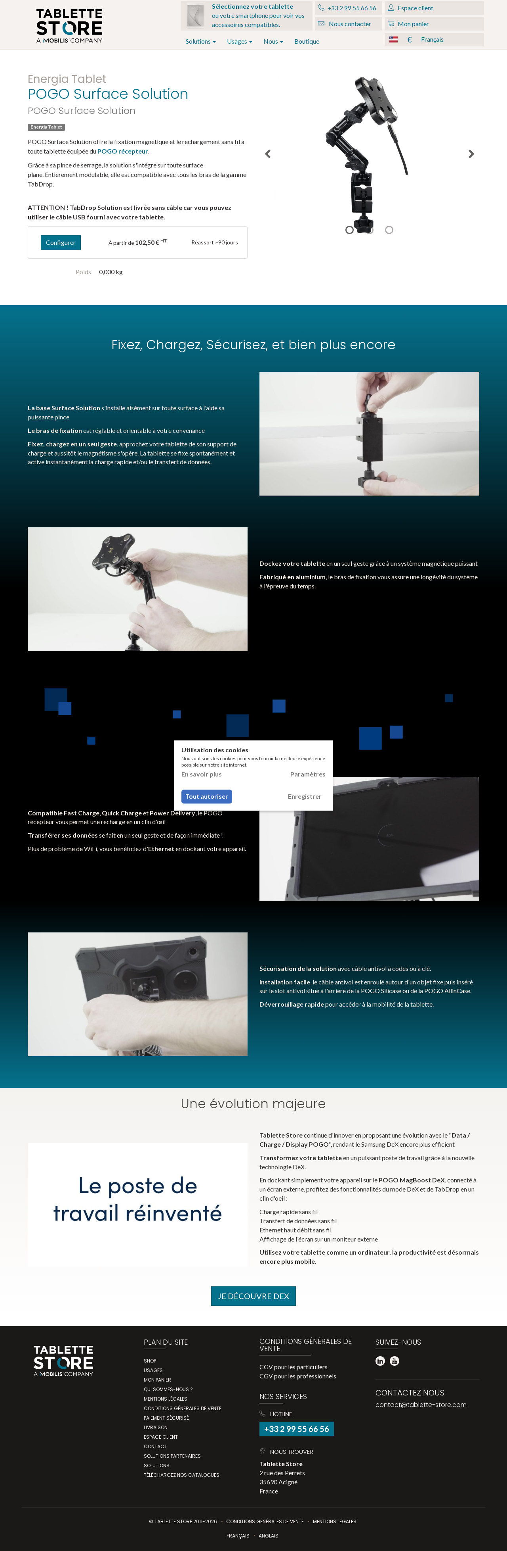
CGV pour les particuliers (293, 1366)
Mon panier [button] (408, 23)
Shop (150, 1360)
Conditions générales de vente (182, 1408)
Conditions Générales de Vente (265, 1521)
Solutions (201, 41)
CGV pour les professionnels (297, 1376)
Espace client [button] (410, 8)
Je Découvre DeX (253, 1296)
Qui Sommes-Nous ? (168, 1389)
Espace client (161, 1437)
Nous (273, 41)
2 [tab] (369, 230)
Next (471, 154)
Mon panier (157, 1379)
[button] (434, 39)
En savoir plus (201, 774)
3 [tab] (389, 230)
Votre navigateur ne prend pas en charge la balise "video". (369, 434)
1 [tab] (350, 230)
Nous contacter (344, 23)
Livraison (156, 1427)
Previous (267, 154)
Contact (155, 1446)
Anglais (268, 1535)
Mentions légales (165, 1398)
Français (238, 1535)
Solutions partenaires (172, 1456)
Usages (239, 41)
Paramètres (308, 774)
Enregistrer (305, 796)
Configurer (61, 242)
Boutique (306, 41)
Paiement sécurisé (166, 1418)
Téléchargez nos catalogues (181, 1475)
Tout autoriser (206, 796)
